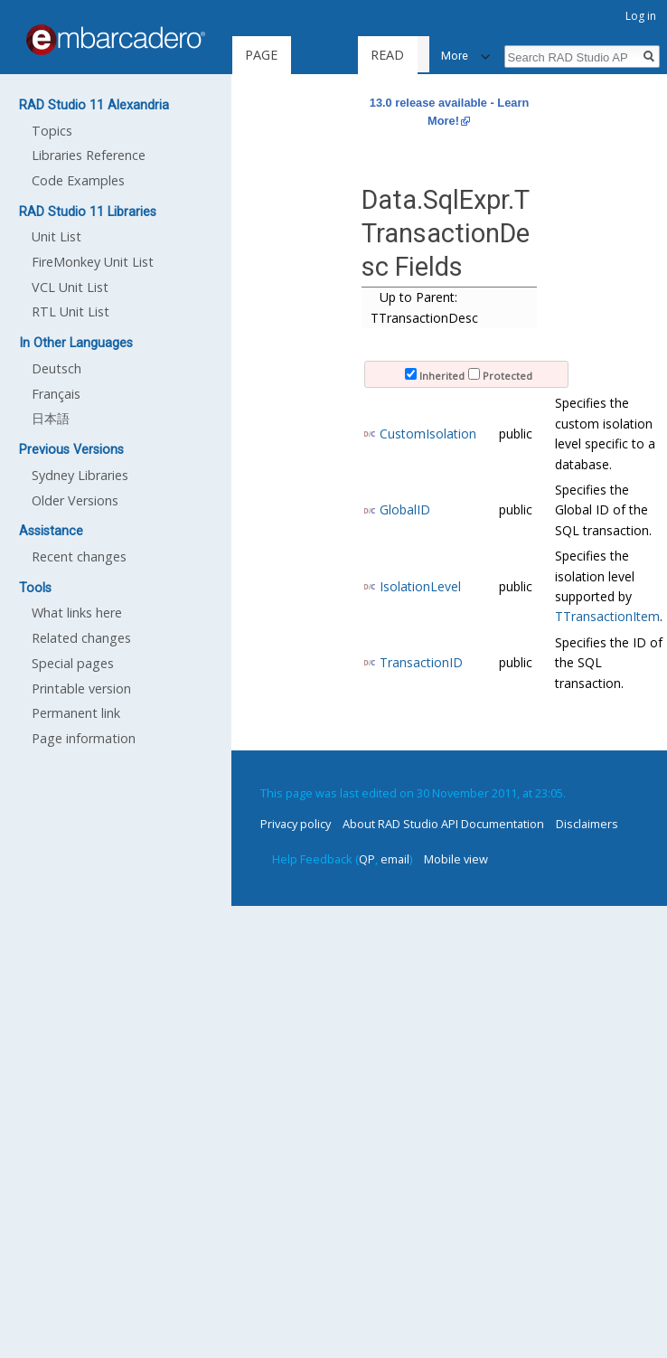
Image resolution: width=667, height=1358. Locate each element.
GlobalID (405, 509)
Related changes (81, 637)
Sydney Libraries (80, 475)
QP (367, 859)
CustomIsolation (428, 433)
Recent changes (79, 556)
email (394, 859)
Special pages (73, 663)
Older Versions (75, 500)
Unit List (56, 236)
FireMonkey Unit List (93, 261)
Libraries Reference (89, 155)
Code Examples (78, 180)
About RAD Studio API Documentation (443, 824)
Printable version (81, 688)
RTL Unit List (70, 311)
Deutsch (56, 368)
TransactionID (421, 662)
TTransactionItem (607, 616)
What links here (77, 612)
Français (56, 393)
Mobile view (456, 859)
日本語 (51, 418)
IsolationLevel (420, 586)
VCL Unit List (70, 287)
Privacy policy (295, 824)
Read (351, 54)
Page (261, 54)
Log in (640, 16)
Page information (84, 738)
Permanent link (76, 712)
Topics (52, 130)
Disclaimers (587, 824)
